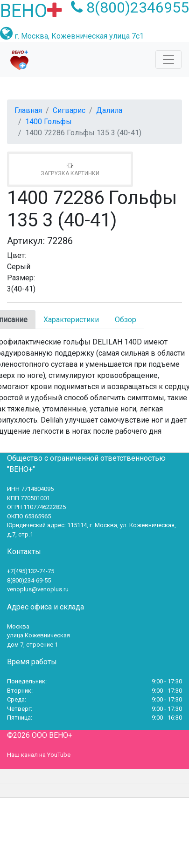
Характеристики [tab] (71, 319)
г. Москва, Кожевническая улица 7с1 (79, 36)
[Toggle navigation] (168, 59)
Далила (109, 110)
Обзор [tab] (125, 319)
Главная (28, 110)
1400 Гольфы (48, 121)
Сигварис (69, 110)
